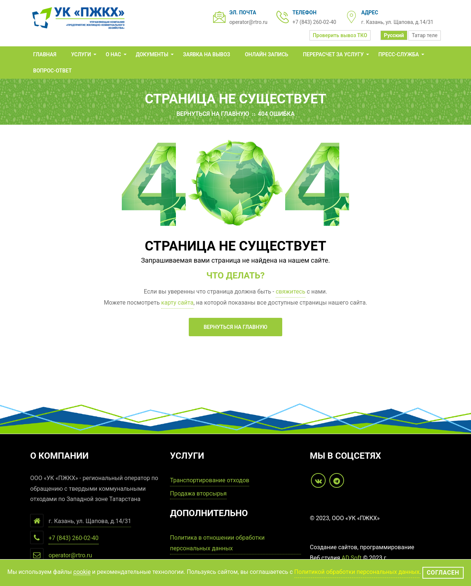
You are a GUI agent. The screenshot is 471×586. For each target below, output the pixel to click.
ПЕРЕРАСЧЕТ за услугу (333, 54)
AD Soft (351, 557)
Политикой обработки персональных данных (356, 571)
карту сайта (177, 302)
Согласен (443, 572)
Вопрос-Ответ (52, 71)
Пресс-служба (398, 54)
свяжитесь (290, 291)
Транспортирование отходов (209, 480)
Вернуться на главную (212, 113)
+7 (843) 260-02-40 (314, 22)
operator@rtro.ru (248, 22)
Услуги (81, 54)
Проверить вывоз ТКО (340, 35)
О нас (113, 54)
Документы (152, 54)
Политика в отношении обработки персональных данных (217, 543)
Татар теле (425, 35)
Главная (44, 54)
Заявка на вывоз (206, 54)
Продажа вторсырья (198, 493)
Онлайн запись (266, 54)
